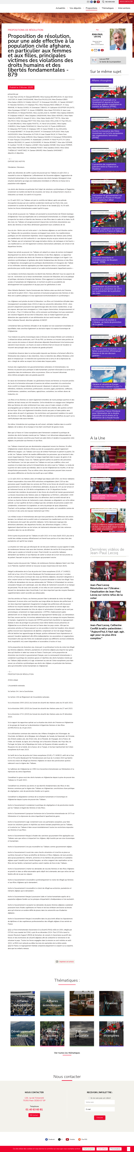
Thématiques (108, 8)
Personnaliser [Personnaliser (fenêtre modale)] (115, 1149)
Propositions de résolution (26, 30)
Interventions (124, 8)
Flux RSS (84, 1138)
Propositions (91, 8)
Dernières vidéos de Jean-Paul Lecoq (107, 551)
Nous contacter (126, 2)
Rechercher (107, 2)
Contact (35, 1114)
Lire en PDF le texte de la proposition (110, 60)
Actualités (60, 8)
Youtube (70, 1138)
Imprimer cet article (66, 961)
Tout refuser (102, 1149)
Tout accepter (88, 1149)
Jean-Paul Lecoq (97, 35)
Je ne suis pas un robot (100, 1097)
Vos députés (75, 8)
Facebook (49, 1138)
